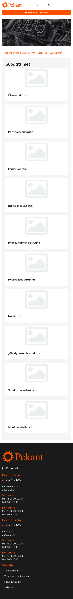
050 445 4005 (13, 479)
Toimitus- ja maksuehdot (17, 576)
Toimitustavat (11, 570)
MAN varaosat (39, 52)
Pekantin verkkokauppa (16, 52)
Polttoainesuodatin (20, 132)
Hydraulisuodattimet (21, 279)
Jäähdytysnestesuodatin (24, 353)
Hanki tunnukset (12, 581)
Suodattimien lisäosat (22, 390)
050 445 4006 (13, 524)
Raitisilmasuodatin (20, 205)
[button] (38, 5)
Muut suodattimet (20, 427)
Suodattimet (56, 52)
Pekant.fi (9, 587)
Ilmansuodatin (17, 169)
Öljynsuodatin (17, 95)
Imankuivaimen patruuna (24, 242)
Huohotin (14, 316)
